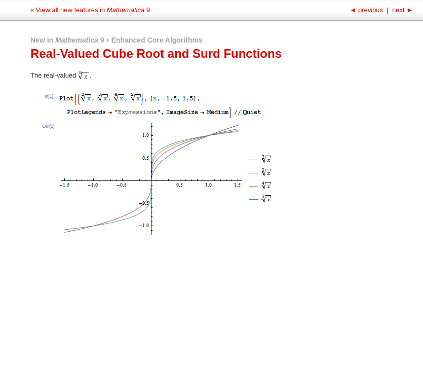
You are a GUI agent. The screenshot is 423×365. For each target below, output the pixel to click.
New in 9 (67, 40)
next (401, 10)
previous (367, 10)
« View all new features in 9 (90, 10)
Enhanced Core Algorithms (157, 40)
